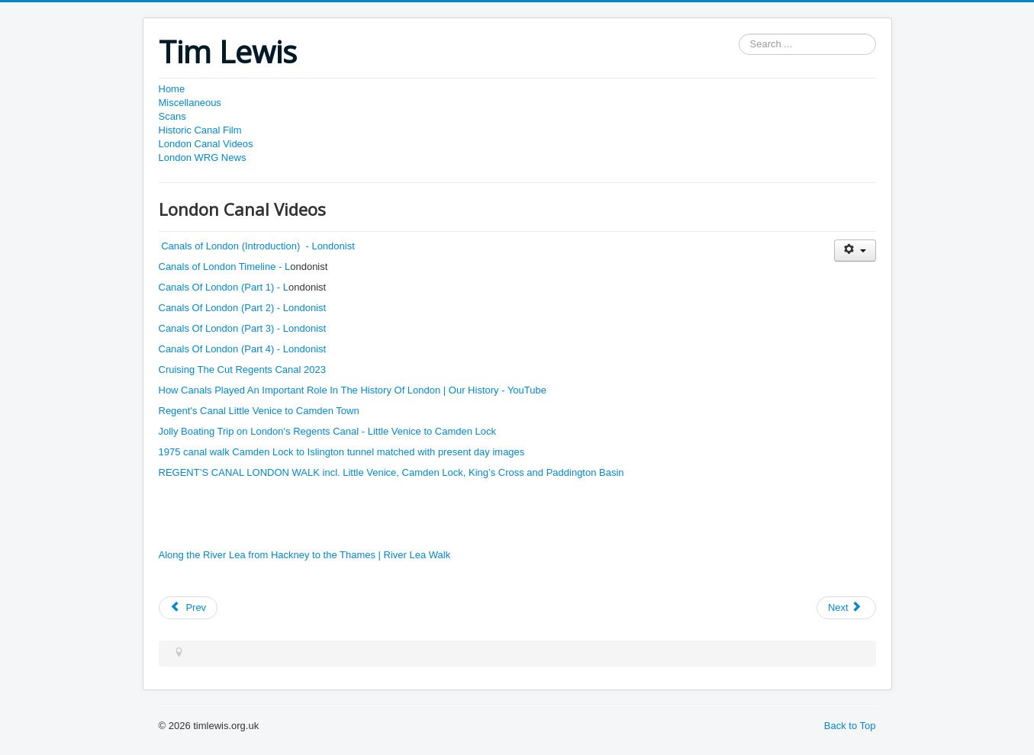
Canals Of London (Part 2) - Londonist (243, 307)
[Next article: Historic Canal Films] (846, 607)
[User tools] (855, 250)
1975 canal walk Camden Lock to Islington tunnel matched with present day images (343, 452)
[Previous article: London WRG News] (188, 607)
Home (172, 89)
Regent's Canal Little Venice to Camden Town (260, 410)
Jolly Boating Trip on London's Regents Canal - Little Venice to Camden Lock (328, 431)
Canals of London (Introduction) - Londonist (258, 246)
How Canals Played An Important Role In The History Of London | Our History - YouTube (352, 390)
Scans (172, 116)
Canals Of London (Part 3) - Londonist (243, 328)
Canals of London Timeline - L (225, 266)
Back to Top (850, 725)
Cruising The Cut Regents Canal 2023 (242, 369)
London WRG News (202, 157)
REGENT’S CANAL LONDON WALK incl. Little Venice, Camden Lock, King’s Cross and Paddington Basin (391, 472)
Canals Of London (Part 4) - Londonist (243, 349)
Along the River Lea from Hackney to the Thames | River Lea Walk (306, 555)
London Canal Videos (206, 143)
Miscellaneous (190, 102)
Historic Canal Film (200, 130)
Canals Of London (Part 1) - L (224, 287)
